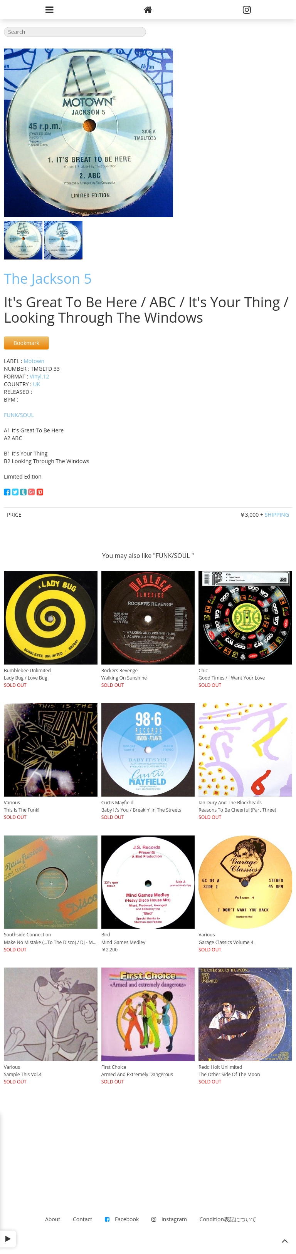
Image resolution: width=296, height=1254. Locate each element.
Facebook (122, 1219)
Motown (34, 361)
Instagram (169, 1219)
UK (36, 384)
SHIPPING (277, 514)
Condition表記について (228, 1219)
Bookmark (26, 343)
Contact (82, 1219)
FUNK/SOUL (19, 415)
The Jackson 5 (48, 278)
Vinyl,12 (39, 376)
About (52, 1219)
